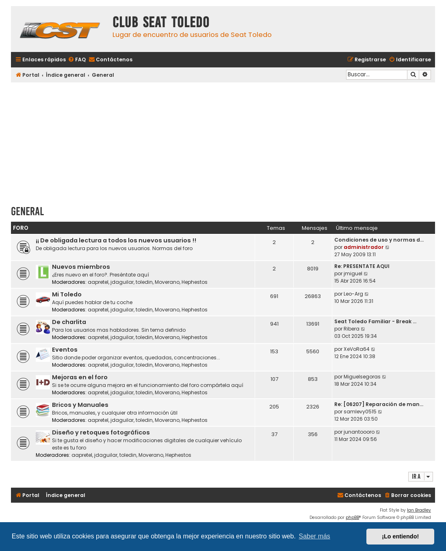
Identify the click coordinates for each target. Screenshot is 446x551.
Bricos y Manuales (80, 405)
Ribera (351, 328)
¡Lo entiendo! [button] (400, 536)
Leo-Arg (353, 293)
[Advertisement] (223, 141)
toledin (144, 282)
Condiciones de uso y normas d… (379, 239)
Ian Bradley (419, 510)
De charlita (69, 322)
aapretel (98, 282)
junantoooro (359, 431)
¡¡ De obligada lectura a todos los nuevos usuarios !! (116, 240)
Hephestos (195, 282)
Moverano (167, 282)
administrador (364, 247)
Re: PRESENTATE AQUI (362, 266)
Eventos (65, 350)
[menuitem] (77, 59)
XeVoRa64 (357, 349)
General (27, 211)
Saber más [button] (314, 536)
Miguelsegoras (362, 376)
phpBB (352, 517)
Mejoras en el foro (80, 377)
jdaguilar (122, 282)
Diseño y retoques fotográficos (101, 432)
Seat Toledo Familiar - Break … (375, 321)
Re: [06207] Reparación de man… (378, 404)
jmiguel (353, 273)
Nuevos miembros (81, 267)
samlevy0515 (360, 411)
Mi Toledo (67, 294)
